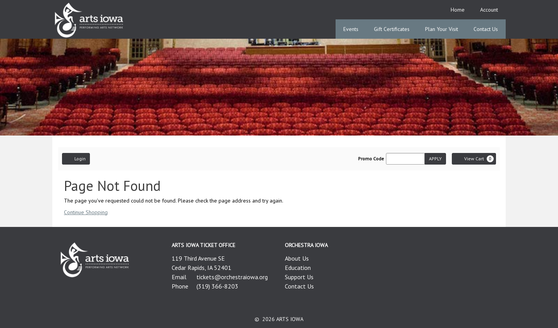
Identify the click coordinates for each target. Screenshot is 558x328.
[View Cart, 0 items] (474, 159)
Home (458, 9)
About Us (297, 258)
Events (350, 29)
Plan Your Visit (441, 29)
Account (489, 9)
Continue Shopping (86, 212)
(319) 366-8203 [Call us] (217, 286)
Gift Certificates (392, 29)
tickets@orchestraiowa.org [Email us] (232, 277)
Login (76, 158)
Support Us (299, 277)
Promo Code (371, 158)
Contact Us (486, 29)
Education (298, 267)
